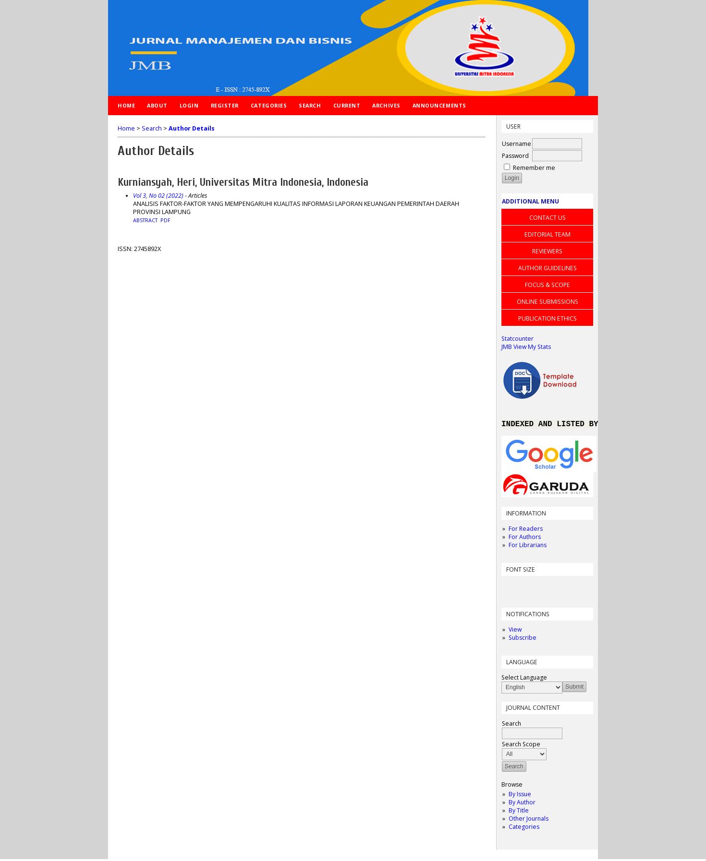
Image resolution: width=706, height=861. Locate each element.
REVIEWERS (547, 251)
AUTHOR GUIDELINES (547, 268)
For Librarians (528, 547)
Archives (386, 105)
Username (516, 144)
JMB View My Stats (526, 347)
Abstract (145, 220)
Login (189, 105)
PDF (165, 220)
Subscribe (522, 639)
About (157, 105)
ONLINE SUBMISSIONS (547, 302)
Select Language (524, 679)
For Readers (526, 530)
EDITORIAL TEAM (547, 234)
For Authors (525, 539)
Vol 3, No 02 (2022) (158, 195)
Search (310, 105)
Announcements (439, 105)
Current (347, 105)
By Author (522, 804)
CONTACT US (547, 218)
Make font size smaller (510, 588)
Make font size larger (541, 588)
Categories (524, 829)
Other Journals (528, 820)
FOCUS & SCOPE (547, 285)
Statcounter (517, 339)
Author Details (192, 128)
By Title (519, 812)
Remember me (534, 168)
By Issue (520, 796)
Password (515, 156)
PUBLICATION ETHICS (547, 318)
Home (126, 105)
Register (225, 105)
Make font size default (525, 588)
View (515, 631)
